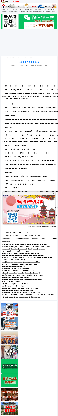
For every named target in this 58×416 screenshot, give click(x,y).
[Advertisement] (12, 42)
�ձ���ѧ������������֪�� (13, 266)
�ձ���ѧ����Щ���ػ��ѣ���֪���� (15, 268)
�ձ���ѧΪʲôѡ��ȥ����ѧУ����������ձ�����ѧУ (21, 262)
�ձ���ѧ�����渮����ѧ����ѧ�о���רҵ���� (20, 288)
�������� (8, 238)
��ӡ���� (42, 238)
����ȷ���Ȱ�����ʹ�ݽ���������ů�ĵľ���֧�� (21, 297)
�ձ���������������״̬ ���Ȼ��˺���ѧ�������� (23, 255)
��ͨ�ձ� (13, 57)
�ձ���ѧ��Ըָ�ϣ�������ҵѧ (12, 286)
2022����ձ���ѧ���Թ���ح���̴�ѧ (15, 251)
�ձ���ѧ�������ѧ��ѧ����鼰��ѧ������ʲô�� (21, 292)
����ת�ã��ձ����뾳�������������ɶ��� (20, 253)
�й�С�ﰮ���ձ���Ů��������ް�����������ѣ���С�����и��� (28, 294)
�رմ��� (53, 238)
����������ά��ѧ (21, 233)
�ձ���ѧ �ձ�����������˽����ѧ (27, 236)
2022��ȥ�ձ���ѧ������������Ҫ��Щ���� (19, 264)
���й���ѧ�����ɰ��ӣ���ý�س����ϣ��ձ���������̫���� (27, 257)
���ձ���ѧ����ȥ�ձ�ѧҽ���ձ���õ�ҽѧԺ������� (22, 279)
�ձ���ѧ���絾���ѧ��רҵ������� (16, 277)
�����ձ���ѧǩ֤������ (11, 281)
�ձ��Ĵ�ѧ (24, 57)
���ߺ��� (31, 238)
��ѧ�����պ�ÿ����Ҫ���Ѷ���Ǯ (15, 284)
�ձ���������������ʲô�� (13, 260)
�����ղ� (20, 238)
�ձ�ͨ (26, 65)
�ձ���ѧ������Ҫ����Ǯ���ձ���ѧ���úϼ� (19, 270)
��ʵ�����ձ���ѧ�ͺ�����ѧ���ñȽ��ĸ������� (21, 273)
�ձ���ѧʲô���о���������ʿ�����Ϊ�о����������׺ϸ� (24, 275)
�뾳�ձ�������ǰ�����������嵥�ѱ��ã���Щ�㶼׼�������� (27, 246)
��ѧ (18, 57)
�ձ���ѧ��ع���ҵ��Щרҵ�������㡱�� (17, 290)
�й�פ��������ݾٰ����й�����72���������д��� (23, 249)
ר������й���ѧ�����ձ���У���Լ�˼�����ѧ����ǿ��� (25, 244)
